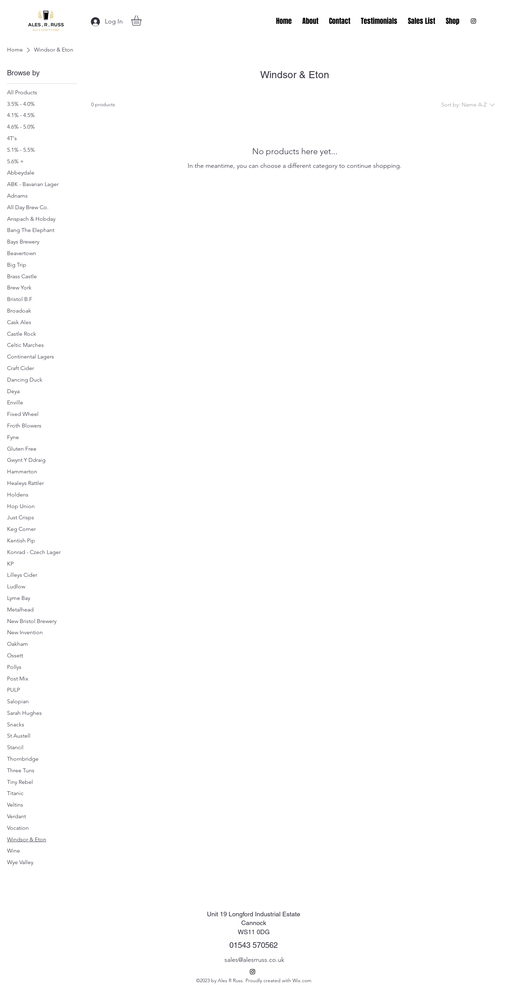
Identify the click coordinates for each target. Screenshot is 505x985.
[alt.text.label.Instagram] (473, 21)
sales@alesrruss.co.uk (254, 960)
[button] (142, 20)
